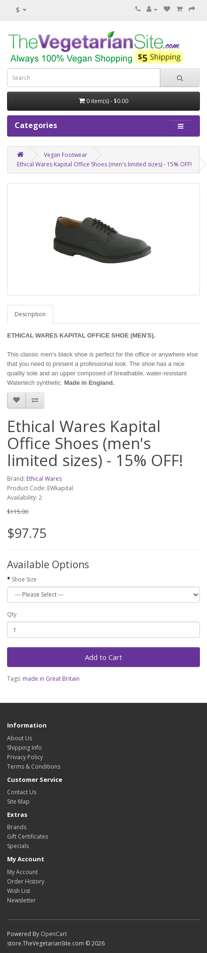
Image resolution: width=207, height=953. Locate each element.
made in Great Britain (51, 679)
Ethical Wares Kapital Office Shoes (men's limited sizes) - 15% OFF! (104, 164)
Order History (25, 881)
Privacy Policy (25, 757)
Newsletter (21, 900)
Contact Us (21, 792)
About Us (19, 738)
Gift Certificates (27, 836)
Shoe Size (24, 579)
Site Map (18, 801)
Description (30, 314)
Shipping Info (24, 748)
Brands (16, 827)
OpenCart (54, 934)
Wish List (18, 891)
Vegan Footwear (65, 155)
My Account (22, 872)
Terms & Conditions (33, 766)
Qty (12, 614)
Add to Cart (103, 657)
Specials (18, 846)
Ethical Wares (44, 479)
